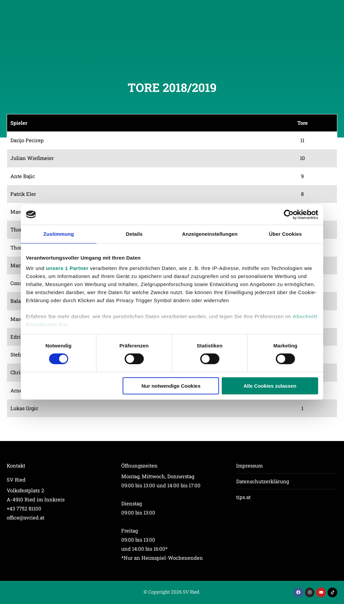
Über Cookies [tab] (285, 233)
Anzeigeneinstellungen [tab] (210, 233)
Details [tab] (134, 233)
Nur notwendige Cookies (171, 386)
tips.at (243, 497)
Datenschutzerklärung (262, 481)
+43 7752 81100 (24, 508)
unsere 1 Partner (67, 268)
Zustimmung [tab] (58, 233)
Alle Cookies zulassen (270, 386)
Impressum (249, 465)
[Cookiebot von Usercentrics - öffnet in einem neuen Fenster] (288, 214)
